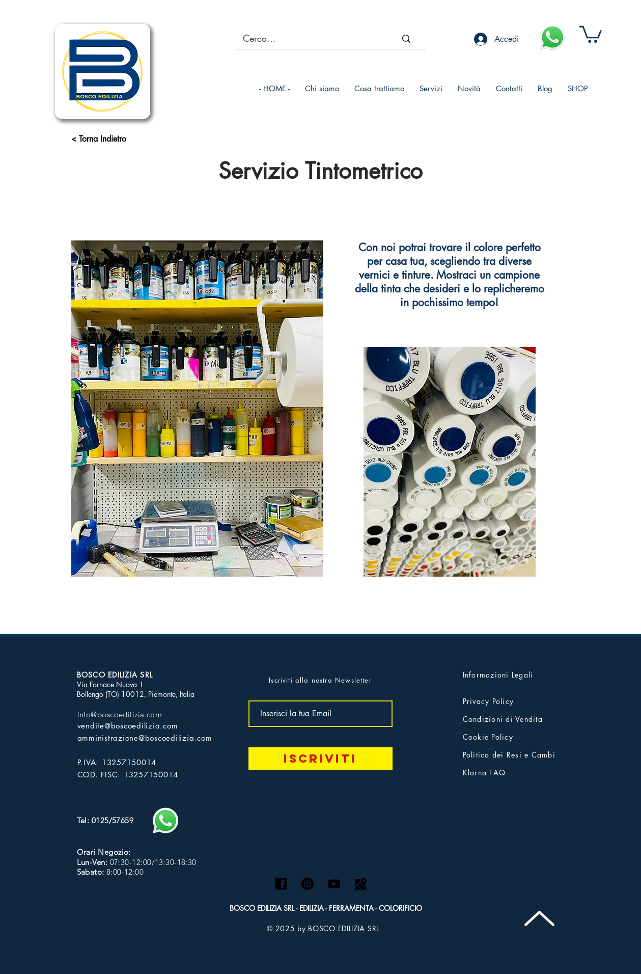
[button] (590, 33)
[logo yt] (334, 884)
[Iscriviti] (320, 758)
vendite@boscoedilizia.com (127, 725)
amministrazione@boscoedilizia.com (144, 738)
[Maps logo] (360, 884)
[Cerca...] (304, 38)
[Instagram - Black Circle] (307, 884)
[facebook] (281, 884)
